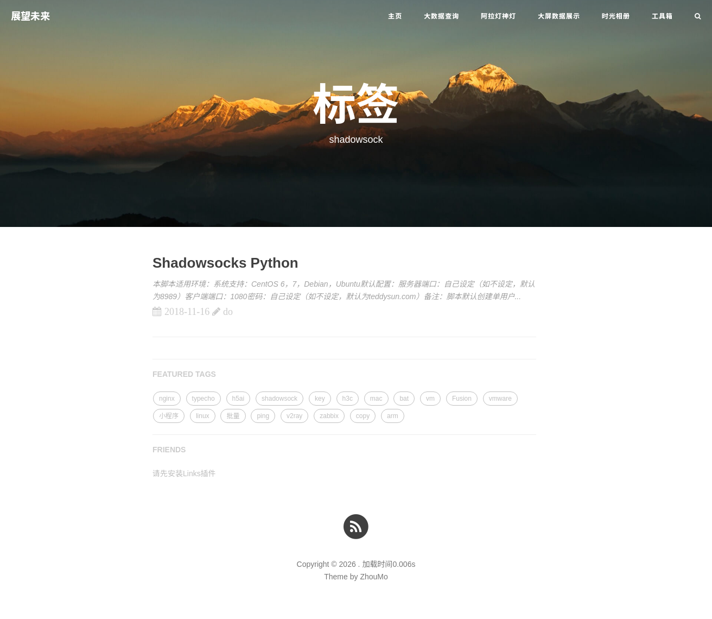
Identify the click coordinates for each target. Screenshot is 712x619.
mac (376, 398)
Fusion (462, 398)
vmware (500, 398)
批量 (232, 416)
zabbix (329, 416)
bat (404, 398)
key (320, 398)
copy (363, 416)
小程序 (169, 416)
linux (202, 416)
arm (392, 416)
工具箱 (662, 16)
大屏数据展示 (559, 16)
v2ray (294, 416)
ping (263, 416)
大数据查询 (441, 16)
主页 (395, 16)
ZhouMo (373, 576)
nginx (167, 398)
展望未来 (30, 16)
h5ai (238, 398)
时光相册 (616, 16)
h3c (347, 398)
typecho (203, 398)
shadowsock (279, 398)
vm (430, 398)
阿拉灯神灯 (498, 16)
